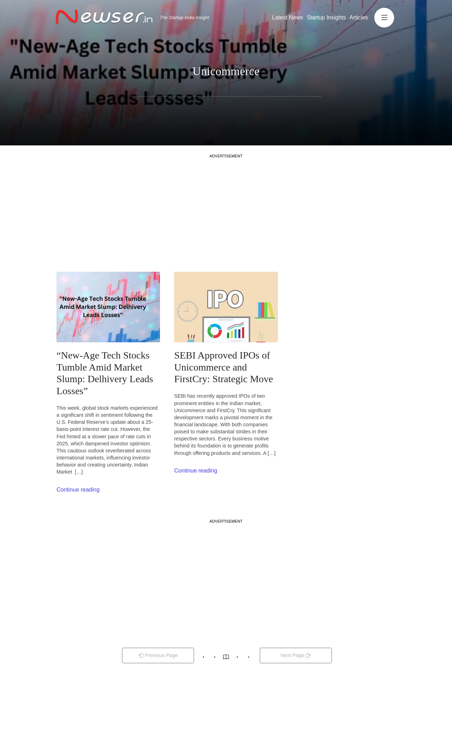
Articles (359, 17)
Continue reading (78, 490)
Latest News (287, 17)
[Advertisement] (226, 208)
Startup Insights (326, 17)
